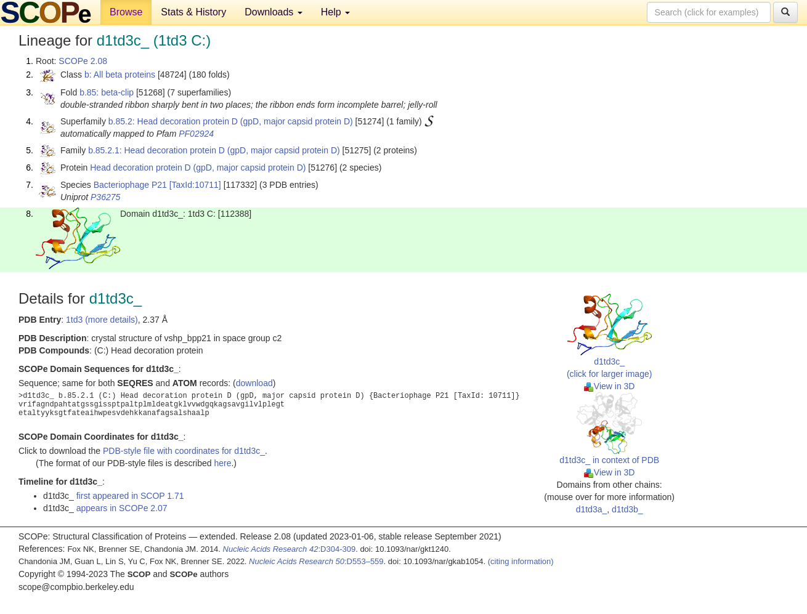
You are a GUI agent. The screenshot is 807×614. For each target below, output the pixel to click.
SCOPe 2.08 (83, 61)
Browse (126, 12)
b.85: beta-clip (106, 92)
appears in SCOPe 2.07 (122, 508)
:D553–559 (316, 561)
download (254, 383)
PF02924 (196, 134)
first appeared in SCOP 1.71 (130, 496)
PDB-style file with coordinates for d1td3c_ (184, 451)
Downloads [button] (273, 12)
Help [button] (335, 12)
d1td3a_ (591, 509)
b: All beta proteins (119, 74)
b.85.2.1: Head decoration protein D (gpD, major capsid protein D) (214, 150)
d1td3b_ (627, 509)
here (222, 463)
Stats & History (193, 12)
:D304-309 (289, 549)
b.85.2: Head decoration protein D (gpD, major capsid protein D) (230, 121)
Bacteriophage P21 (130, 185)
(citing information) (521, 561)
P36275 (105, 197)
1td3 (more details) (102, 320)
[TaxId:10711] (195, 185)
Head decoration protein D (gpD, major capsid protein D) (198, 167)
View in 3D (609, 386)
